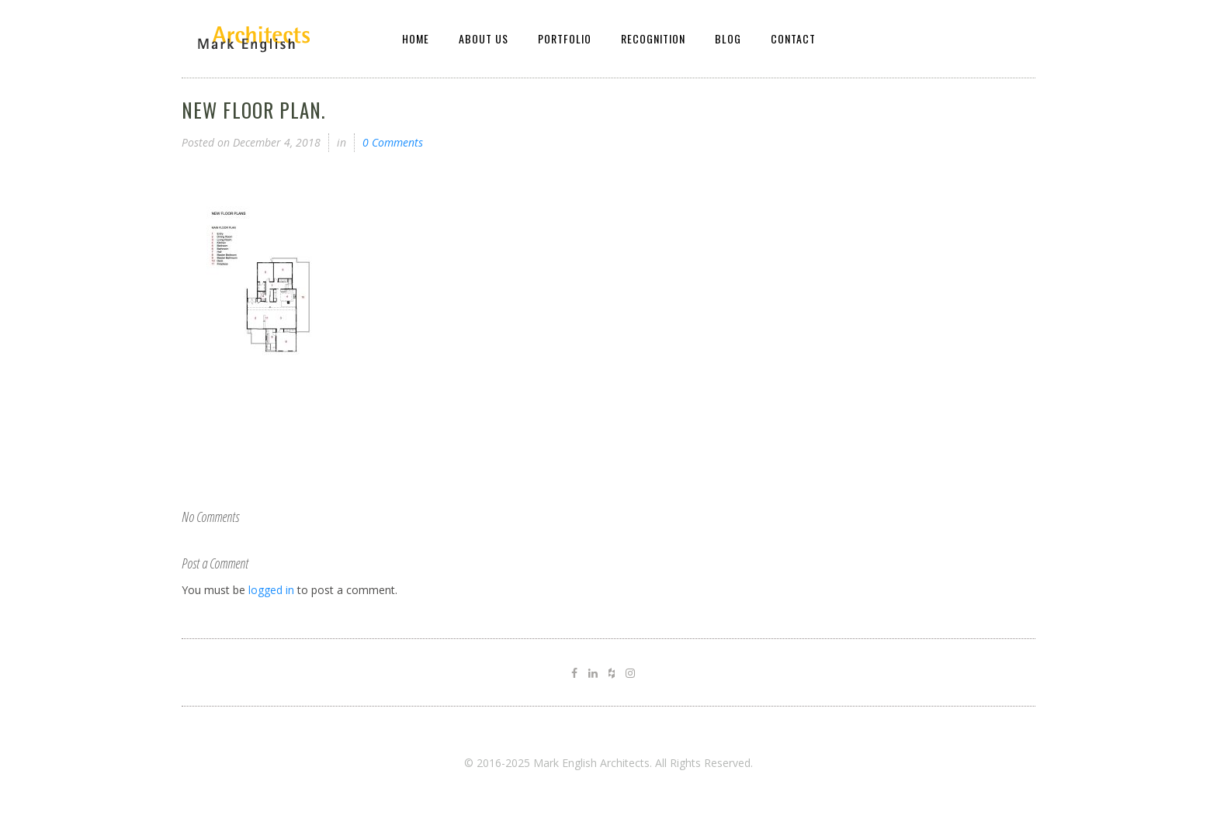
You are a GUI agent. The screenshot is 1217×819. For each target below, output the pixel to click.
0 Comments (392, 142)
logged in (271, 589)
